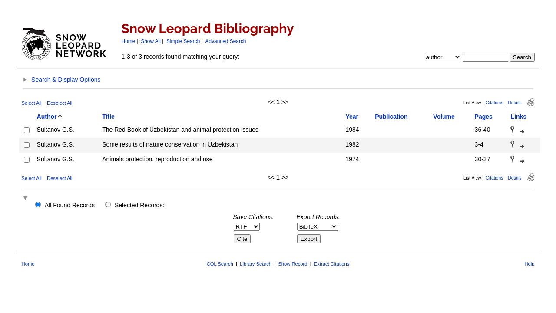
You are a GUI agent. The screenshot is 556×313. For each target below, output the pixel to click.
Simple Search (183, 41)
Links (518, 116)
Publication (391, 116)
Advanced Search (225, 41)
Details (514, 102)
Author (47, 116)
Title (108, 116)
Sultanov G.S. (55, 129)
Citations (494, 102)
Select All (32, 103)
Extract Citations (331, 263)
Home (129, 41)
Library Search (255, 263)
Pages (484, 116)
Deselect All (59, 103)
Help (529, 263)
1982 (352, 144)
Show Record (292, 263)
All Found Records (70, 205)
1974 (352, 159)
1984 (352, 129)
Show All (151, 41)
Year (351, 116)
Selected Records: (139, 205)
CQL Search (220, 263)
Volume (444, 116)
